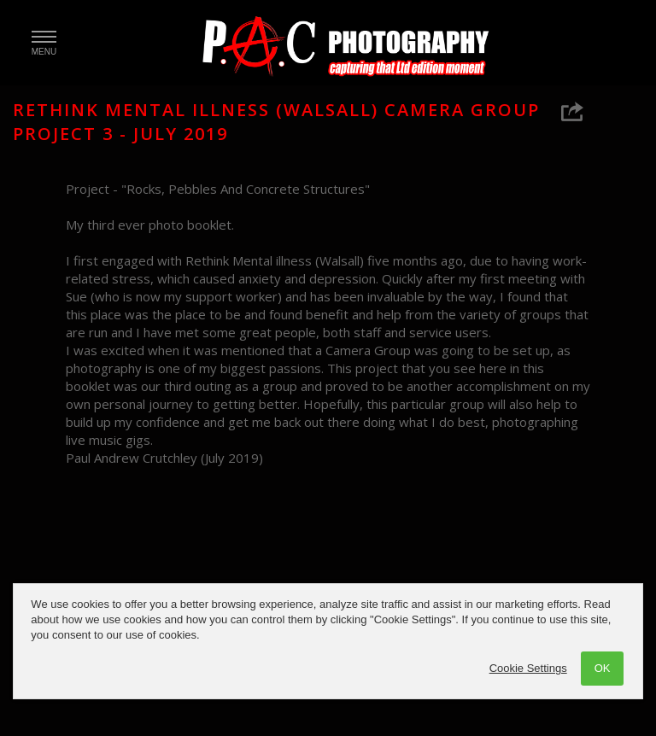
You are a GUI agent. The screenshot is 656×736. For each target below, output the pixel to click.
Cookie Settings (528, 668)
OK (602, 668)
